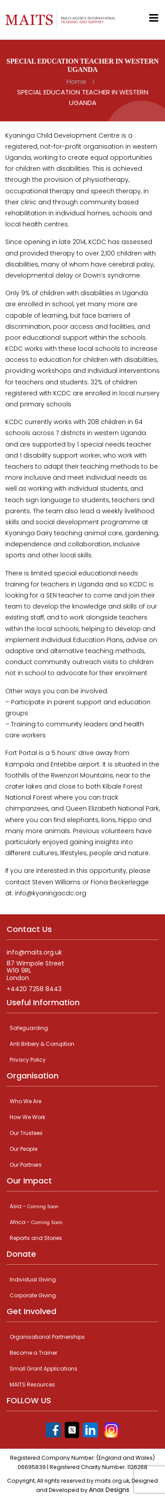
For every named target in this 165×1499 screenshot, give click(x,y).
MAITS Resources (32, 1384)
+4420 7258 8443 (34, 989)
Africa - (36, 1222)
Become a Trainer (33, 1352)
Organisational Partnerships (47, 1337)
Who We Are (25, 1101)
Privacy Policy (28, 1059)
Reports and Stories (36, 1238)
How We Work (27, 1117)
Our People (23, 1149)
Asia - (34, 1206)
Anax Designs (109, 1489)
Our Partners (26, 1164)
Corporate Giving (33, 1295)
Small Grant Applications (43, 1368)
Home (76, 81)
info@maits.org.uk (34, 952)
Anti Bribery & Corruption (42, 1044)
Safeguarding (29, 1028)
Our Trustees (26, 1133)
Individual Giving (33, 1279)
